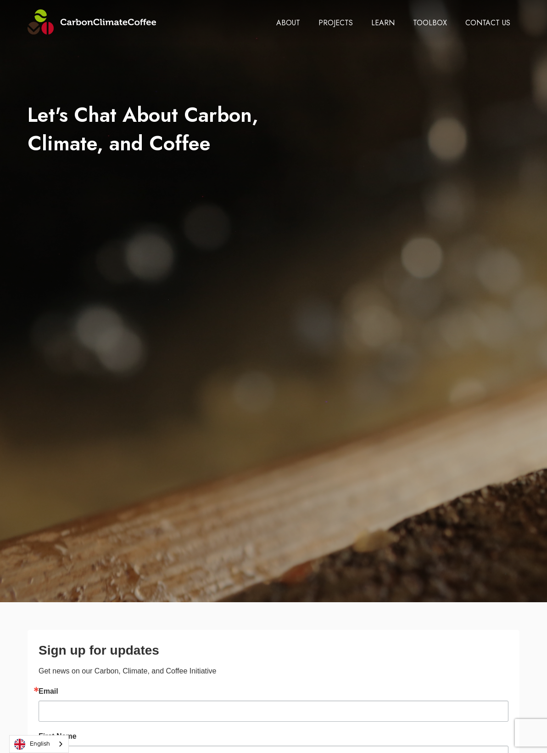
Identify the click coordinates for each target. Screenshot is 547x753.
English (32, 744)
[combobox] (39, 744)
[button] (288, 23)
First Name (58, 736)
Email (48, 691)
